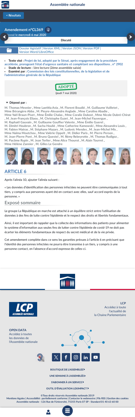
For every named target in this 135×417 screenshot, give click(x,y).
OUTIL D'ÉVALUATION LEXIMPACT (66, 388)
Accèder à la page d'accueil (5, 5)
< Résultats (13, 15)
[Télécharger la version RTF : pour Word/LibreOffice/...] (36, 52)
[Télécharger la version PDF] (48, 29)
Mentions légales (15, 398)
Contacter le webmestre (82, 398)
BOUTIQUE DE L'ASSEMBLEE (66, 370)
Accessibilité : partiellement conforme (47, 398)
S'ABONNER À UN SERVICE (66, 382)
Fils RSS (101, 398)
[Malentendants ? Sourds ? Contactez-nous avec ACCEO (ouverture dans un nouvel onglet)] (39, 357)
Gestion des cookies (118, 398)
